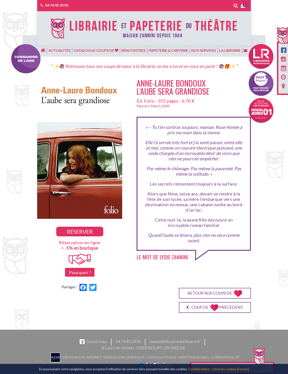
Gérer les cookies (224, 369)
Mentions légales (194, 357)
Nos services (203, 50)
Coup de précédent (214, 307)
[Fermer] (243, 369)
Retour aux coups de (214, 293)
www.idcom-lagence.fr (123, 357)
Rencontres (134, 50)
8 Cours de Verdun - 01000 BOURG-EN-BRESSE (144, 347)
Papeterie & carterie (168, 50)
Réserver (80, 231)
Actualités (59, 50)
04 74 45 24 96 (56, 5)
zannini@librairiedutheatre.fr (174, 341)
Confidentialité (225, 357)
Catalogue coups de (96, 50)
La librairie (230, 50)
